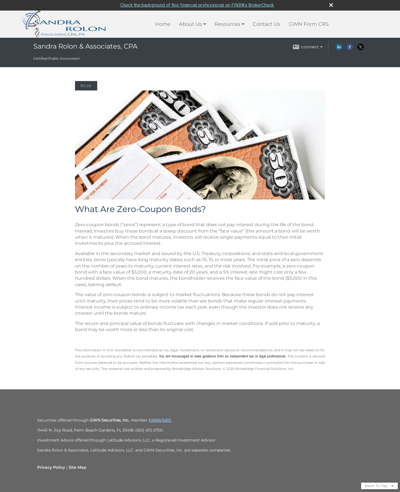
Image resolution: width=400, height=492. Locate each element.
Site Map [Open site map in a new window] (77, 467)
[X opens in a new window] (360, 48)
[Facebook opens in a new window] (349, 48)
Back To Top (379, 486)
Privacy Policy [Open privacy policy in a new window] (51, 467)
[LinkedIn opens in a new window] (339, 48)
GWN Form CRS (309, 24)
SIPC (166, 420)
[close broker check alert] (331, 5)
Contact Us (266, 24)
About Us (190, 24)
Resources (227, 24)
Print (86, 85)
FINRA (155, 420)
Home (163, 24)
